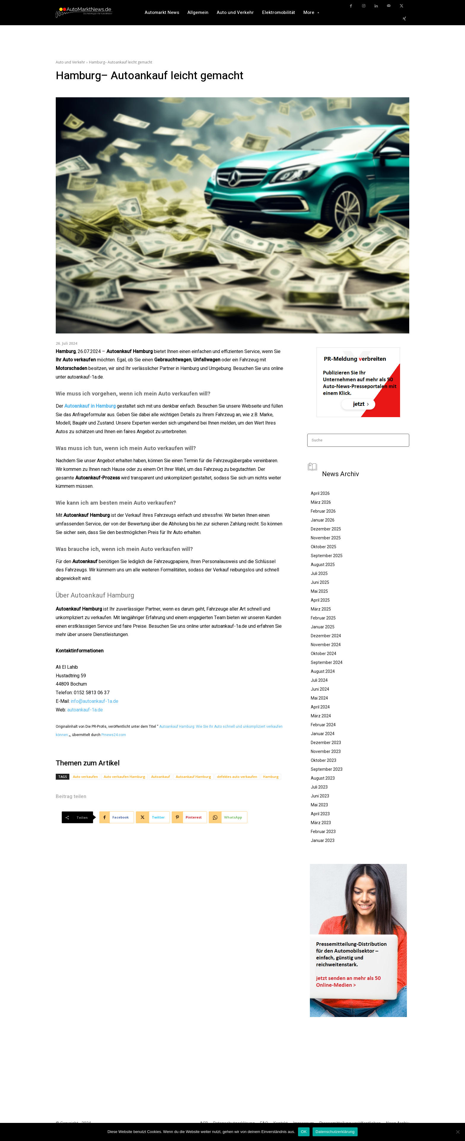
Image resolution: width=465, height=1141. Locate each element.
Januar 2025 (323, 626)
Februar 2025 (323, 618)
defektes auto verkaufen (237, 776)
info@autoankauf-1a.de (94, 701)
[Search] (402, 440)
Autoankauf (160, 776)
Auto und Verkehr (70, 62)
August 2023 (323, 778)
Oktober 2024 (323, 653)
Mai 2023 (319, 804)
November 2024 (326, 644)
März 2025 (321, 609)
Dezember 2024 (326, 635)
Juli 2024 (319, 680)
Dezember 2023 (326, 742)
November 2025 (326, 537)
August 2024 (323, 671)
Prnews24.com (113, 735)
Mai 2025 (319, 591)
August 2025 (323, 564)
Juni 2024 (320, 689)
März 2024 (321, 715)
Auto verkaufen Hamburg (124, 776)
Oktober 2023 (323, 760)
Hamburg (271, 776)
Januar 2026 (323, 520)
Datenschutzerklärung (335, 1131)
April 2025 (320, 600)
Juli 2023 (319, 787)
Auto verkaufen (85, 776)
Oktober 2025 (323, 546)
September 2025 (327, 555)
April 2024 (320, 707)
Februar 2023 (323, 831)
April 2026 (320, 493)
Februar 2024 (323, 724)
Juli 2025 (319, 573)
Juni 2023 (320, 796)
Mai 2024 (319, 698)
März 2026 (321, 502)
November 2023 (326, 751)
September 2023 (327, 769)
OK (304, 1131)
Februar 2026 (323, 511)
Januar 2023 (323, 840)
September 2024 (327, 662)
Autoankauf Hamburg (193, 776)
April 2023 (320, 813)
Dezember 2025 (326, 529)
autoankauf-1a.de (85, 709)
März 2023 (321, 822)
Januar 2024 (323, 733)
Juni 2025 (320, 582)
